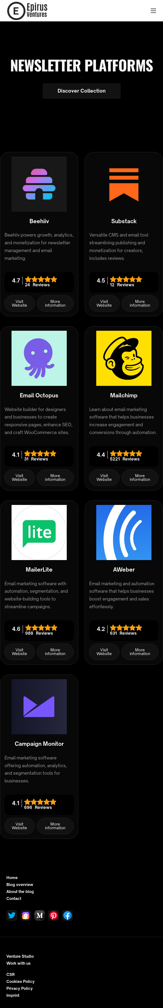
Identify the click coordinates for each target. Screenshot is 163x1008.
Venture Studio (20, 956)
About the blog (20, 891)
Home (12, 878)
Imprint (12, 995)
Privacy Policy (19, 988)
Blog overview (19, 885)
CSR (10, 974)
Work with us (18, 963)
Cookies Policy (20, 981)
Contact (13, 898)
